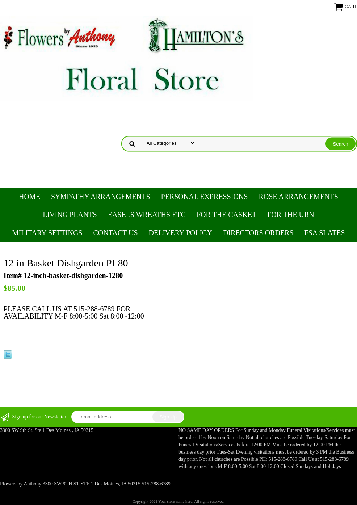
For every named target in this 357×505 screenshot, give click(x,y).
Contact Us (115, 233)
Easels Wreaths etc (147, 215)
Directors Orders (258, 233)
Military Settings (47, 233)
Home (29, 197)
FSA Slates (324, 233)
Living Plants (70, 215)
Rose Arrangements (298, 197)
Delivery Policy (180, 233)
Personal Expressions (204, 197)
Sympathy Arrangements (100, 197)
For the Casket (226, 215)
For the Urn (290, 215)
